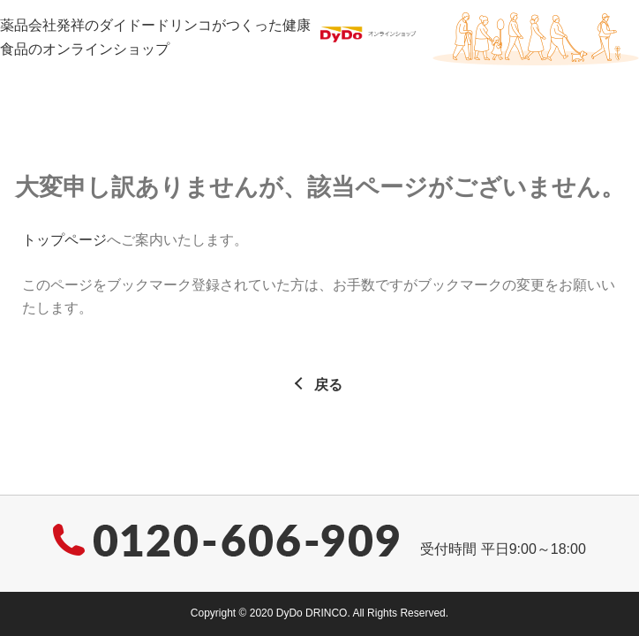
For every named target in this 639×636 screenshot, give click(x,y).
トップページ (64, 239)
